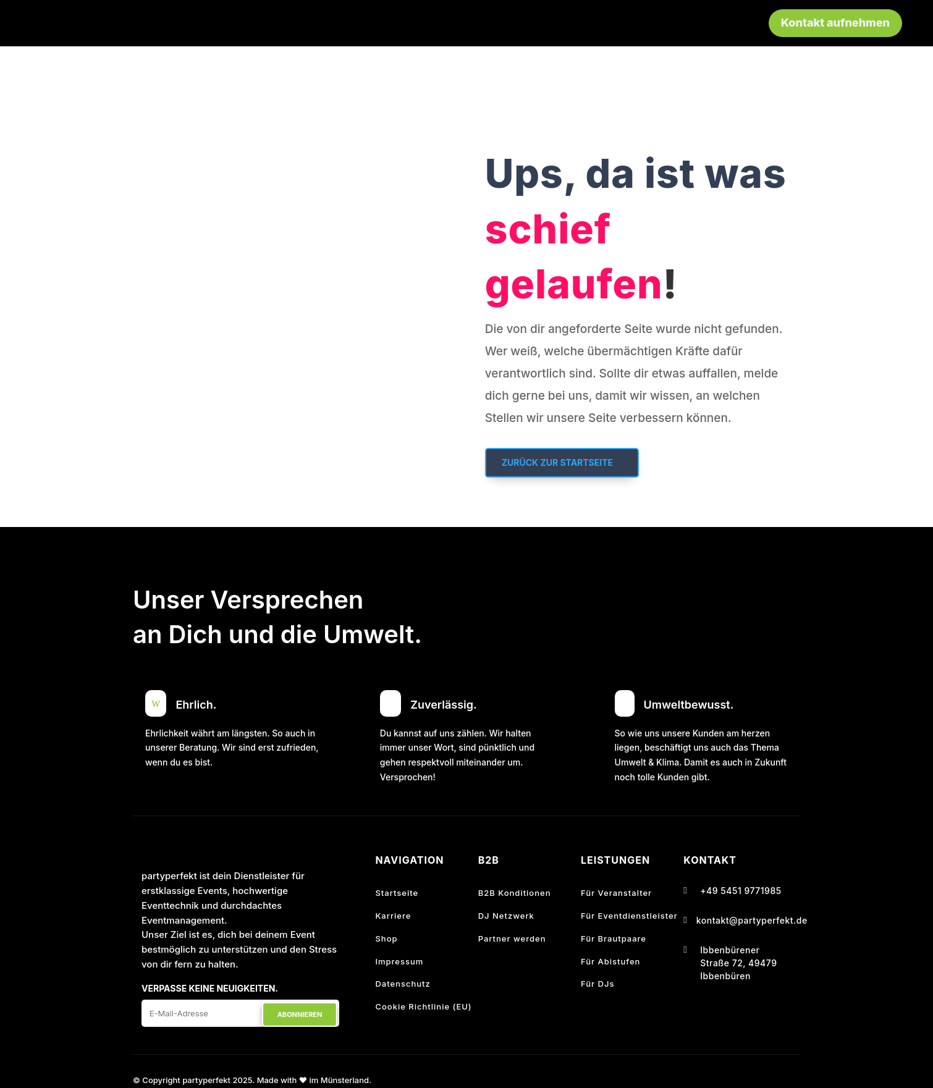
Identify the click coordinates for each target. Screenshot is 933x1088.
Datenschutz (402, 984)
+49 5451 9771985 (740, 890)
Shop (386, 938)
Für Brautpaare (613, 938)
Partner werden (512, 938)
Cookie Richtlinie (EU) (423, 1006)
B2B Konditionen (514, 893)
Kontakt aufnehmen (835, 22)
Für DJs (597, 984)
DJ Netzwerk (506, 916)
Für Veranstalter (616, 893)
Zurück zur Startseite (557, 462)
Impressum (399, 961)
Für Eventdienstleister (629, 916)
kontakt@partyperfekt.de (752, 920)
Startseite (396, 893)
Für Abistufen (610, 961)
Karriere (393, 916)
